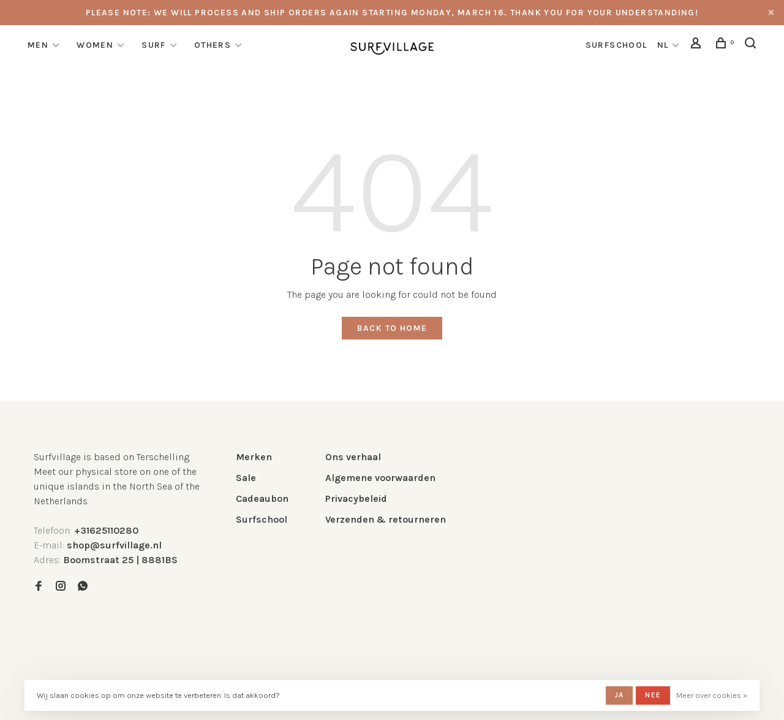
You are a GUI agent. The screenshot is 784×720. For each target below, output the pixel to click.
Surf (153, 45)
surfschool (616, 45)
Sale (246, 477)
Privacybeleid (356, 498)
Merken (254, 457)
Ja (619, 695)
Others (212, 45)
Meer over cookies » (711, 695)
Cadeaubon (262, 498)
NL (663, 45)
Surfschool (261, 519)
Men (38, 45)
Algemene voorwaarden (380, 477)
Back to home (392, 328)
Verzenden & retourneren (385, 519)
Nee (653, 695)
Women (95, 45)
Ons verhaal (353, 457)
